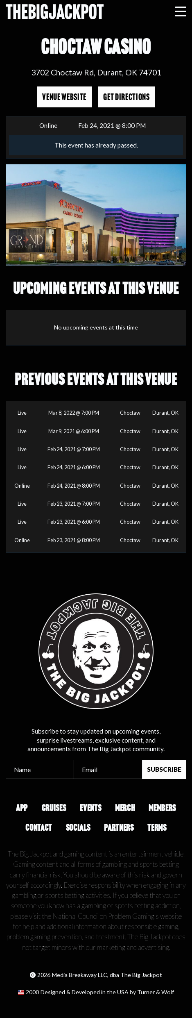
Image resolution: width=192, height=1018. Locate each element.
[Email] (108, 769)
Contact (38, 827)
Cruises (54, 807)
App (22, 807)
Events (90, 807)
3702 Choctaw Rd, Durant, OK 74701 (96, 72)
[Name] (40, 769)
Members (162, 807)
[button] (180, 11)
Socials (78, 827)
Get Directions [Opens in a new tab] (126, 96)
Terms (156, 827)
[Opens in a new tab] (96, 992)
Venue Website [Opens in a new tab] (64, 96)
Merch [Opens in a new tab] (125, 807)
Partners (118, 827)
